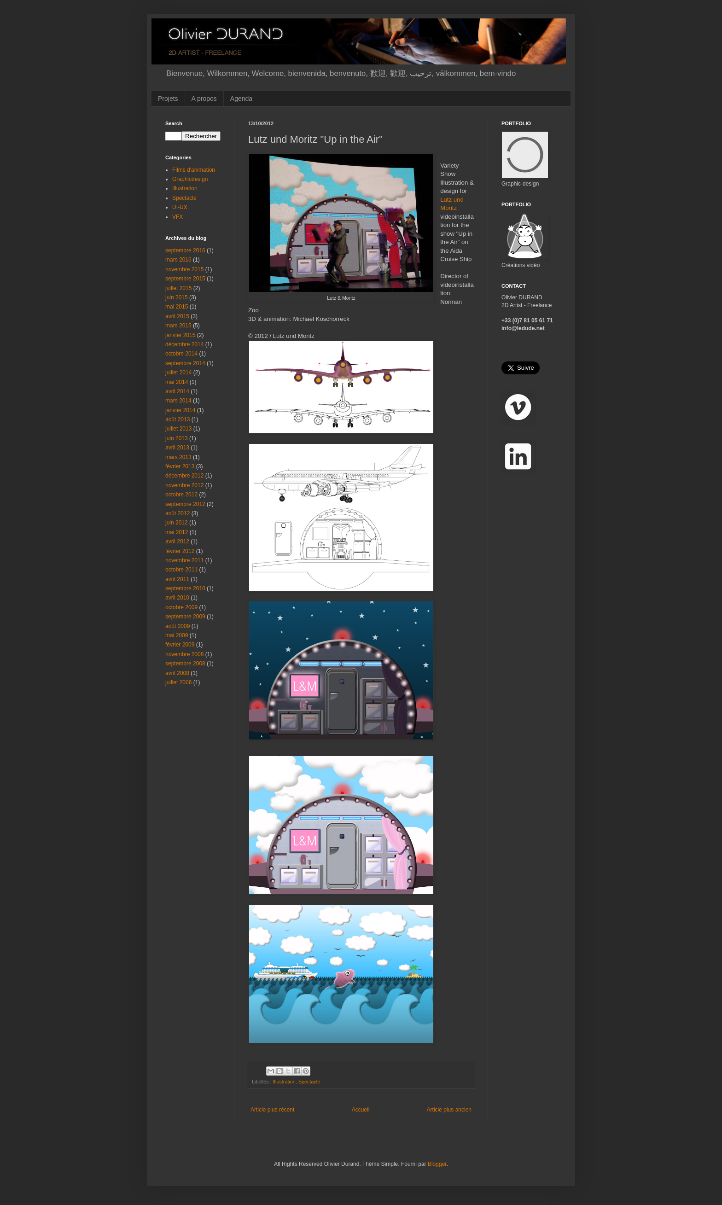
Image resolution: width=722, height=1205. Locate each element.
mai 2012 (176, 532)
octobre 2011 (181, 569)
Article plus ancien (449, 1109)
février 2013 (179, 466)
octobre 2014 (181, 353)
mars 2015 (178, 325)
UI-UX (179, 207)
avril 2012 (177, 541)
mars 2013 (178, 457)
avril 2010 (177, 597)
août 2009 (177, 626)
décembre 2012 (184, 475)
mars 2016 (178, 259)
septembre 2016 (185, 250)
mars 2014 (178, 400)
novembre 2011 (184, 560)
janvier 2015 (180, 335)
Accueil (361, 1109)
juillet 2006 (178, 682)
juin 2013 (176, 438)
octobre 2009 (181, 607)
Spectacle (309, 1081)
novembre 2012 (184, 485)
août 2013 (177, 419)
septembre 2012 (185, 504)
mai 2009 (176, 635)
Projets (168, 98)
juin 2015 (176, 297)
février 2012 (179, 551)
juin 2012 (176, 522)
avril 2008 (177, 673)
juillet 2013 (178, 428)
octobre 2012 (181, 494)
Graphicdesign (190, 179)
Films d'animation (193, 170)
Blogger (437, 1164)
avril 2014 (177, 391)
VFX (177, 217)
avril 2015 (177, 316)
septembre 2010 (185, 588)
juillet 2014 (178, 372)
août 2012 (177, 513)
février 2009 (179, 644)
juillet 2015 (178, 288)
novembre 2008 (184, 654)
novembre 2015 (184, 269)
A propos (204, 98)
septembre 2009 (185, 616)
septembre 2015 (185, 278)
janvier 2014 (180, 410)
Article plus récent (272, 1109)
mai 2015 (176, 306)
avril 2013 (177, 447)
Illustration (284, 1081)
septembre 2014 (185, 363)
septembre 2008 (185, 663)
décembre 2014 (184, 344)
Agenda (241, 98)
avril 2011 (177, 579)
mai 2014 (176, 382)
